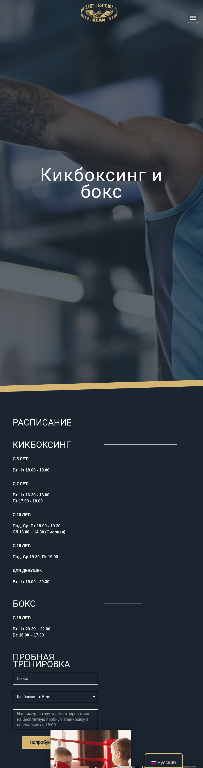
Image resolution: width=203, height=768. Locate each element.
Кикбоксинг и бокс (101, 183)
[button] (193, 18)
